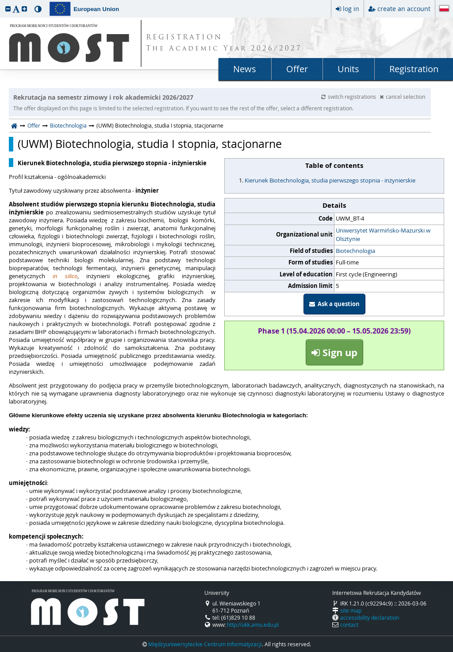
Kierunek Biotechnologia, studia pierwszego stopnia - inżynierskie (330, 180)
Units (348, 69)
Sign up (334, 352)
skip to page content (2, 2)
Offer (297, 69)
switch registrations (349, 96)
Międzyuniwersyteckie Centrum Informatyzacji (205, 644)
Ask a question (334, 304)
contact (349, 624)
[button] (8, 8)
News (244, 69)
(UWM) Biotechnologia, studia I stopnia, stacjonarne (150, 144)
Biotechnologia (68, 125)
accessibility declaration (369, 617)
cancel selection (402, 96)
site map (350, 610)
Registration (413, 69)
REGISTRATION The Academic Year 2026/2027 (224, 43)
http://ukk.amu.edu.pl (253, 624)
